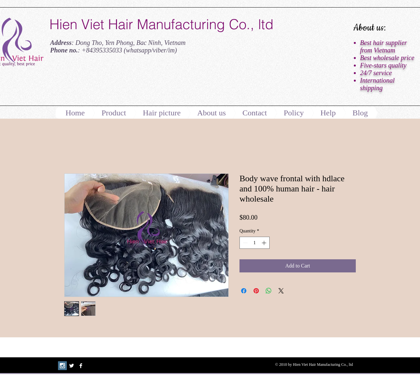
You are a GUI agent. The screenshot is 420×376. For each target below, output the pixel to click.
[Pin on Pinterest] (256, 291)
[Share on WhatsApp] (269, 291)
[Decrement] (244, 242)
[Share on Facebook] (244, 291)
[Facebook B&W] (80, 365)
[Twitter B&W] (71, 365)
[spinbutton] (254, 242)
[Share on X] (281, 291)
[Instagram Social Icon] (62, 365)
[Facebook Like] (90, 82)
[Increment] (264, 242)
